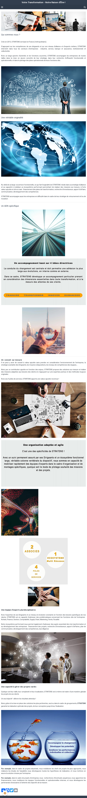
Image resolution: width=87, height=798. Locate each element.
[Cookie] (5, 793)
